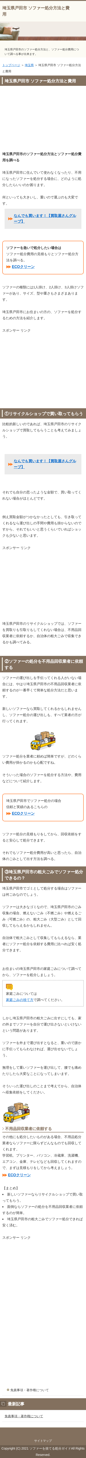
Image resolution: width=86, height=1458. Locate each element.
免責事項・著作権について (29, 1390)
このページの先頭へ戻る (43, 1432)
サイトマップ (43, 1440)
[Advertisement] (43, 119)
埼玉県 (29, 65)
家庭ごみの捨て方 (19, 1000)
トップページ (11, 65)
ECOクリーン (23, 267)
